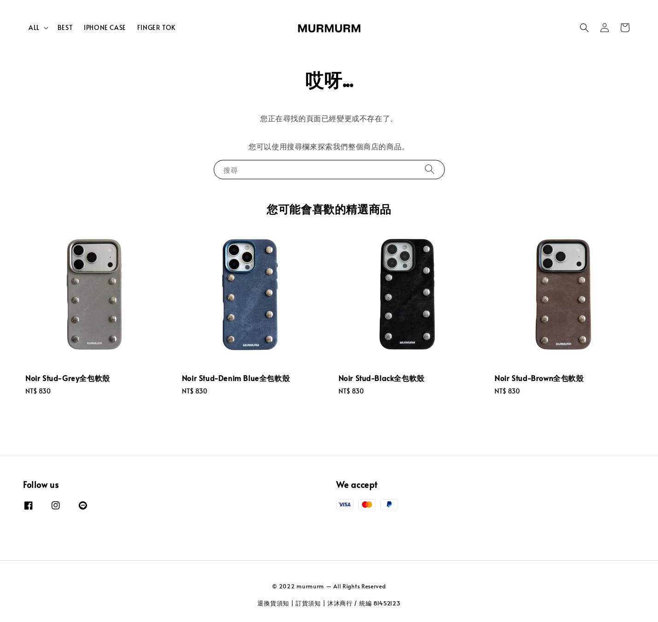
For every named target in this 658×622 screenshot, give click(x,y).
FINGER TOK (156, 27)
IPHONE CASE (105, 27)
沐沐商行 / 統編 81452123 (364, 603)
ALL (34, 27)
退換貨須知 (273, 603)
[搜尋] (429, 169)
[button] (584, 28)
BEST (65, 27)
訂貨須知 (308, 603)
